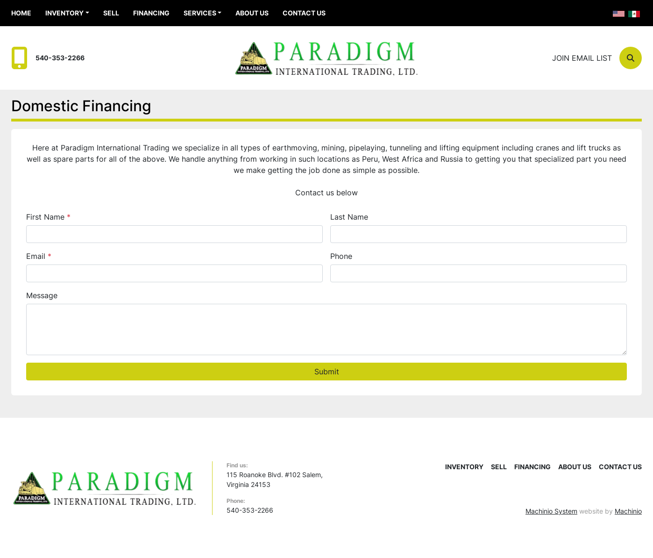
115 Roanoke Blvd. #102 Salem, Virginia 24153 (275, 479)
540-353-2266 (60, 58)
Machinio (628, 511)
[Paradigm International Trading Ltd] (104, 487)
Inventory (64, 13)
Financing (151, 13)
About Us (252, 13)
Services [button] (200, 13)
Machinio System (551, 511)
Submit (326, 371)
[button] (67, 13)
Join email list (582, 58)
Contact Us (304, 13)
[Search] (630, 58)
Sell (111, 13)
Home (21, 13)
